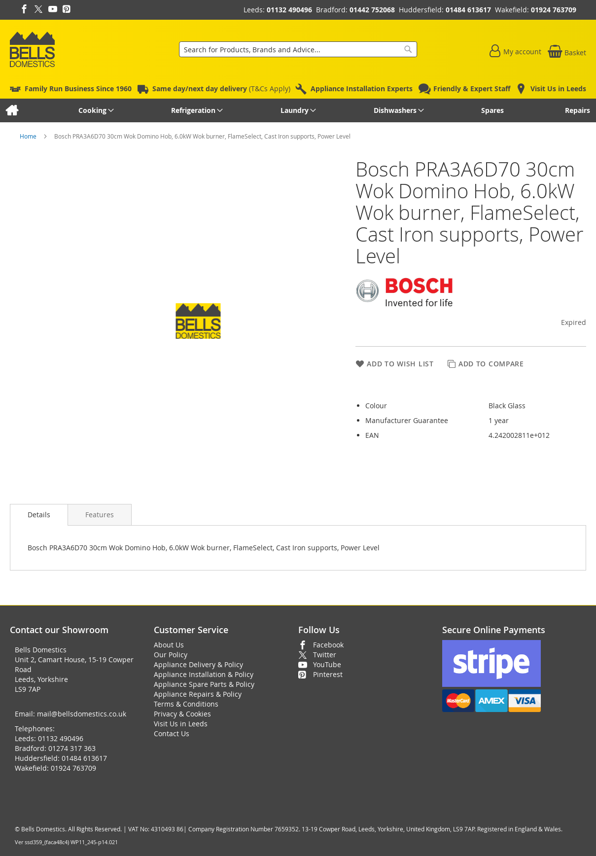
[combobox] (298, 49)
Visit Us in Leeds (181, 723)
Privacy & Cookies (182, 713)
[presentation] (39, 515)
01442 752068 (372, 9)
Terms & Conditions (186, 704)
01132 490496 (289, 9)
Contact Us (171, 733)
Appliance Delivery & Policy (198, 664)
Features (99, 514)
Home (29, 136)
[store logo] (32, 49)
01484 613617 (468, 9)
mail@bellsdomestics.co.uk (81, 713)
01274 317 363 (72, 748)
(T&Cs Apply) (221, 88)
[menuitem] (11, 110)
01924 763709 (553, 9)
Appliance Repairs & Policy (198, 694)
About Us (169, 644)
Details (39, 514)
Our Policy (170, 654)
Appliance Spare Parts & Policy (204, 684)
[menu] (298, 110)
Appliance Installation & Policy (203, 674)
